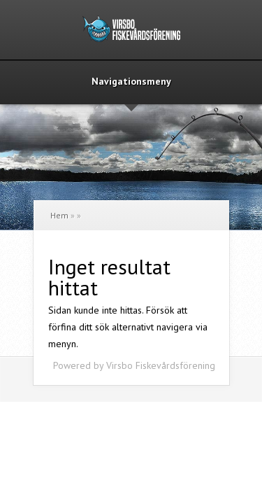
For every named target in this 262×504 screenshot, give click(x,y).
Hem (59, 215)
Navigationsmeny (131, 82)
